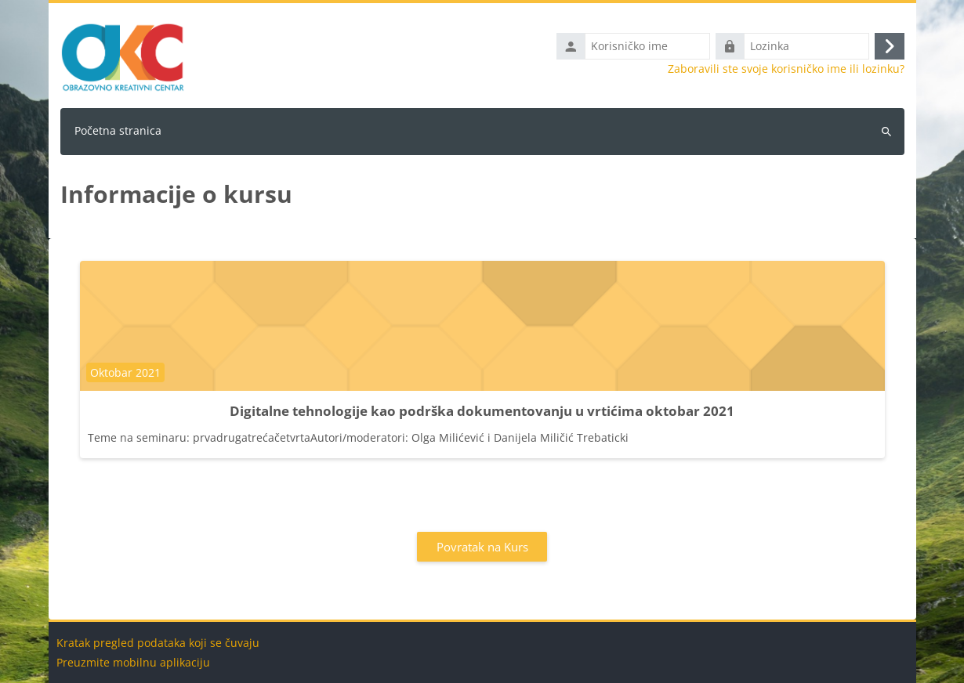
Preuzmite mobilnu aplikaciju (133, 662)
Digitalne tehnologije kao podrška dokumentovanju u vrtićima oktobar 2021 (482, 411)
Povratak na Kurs (482, 547)
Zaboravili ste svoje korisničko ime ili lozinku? (786, 69)
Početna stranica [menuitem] (117, 130)
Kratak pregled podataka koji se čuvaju (157, 642)
